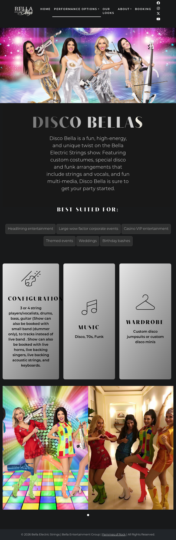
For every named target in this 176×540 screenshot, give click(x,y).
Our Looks (108, 11)
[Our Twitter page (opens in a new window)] (158, 14)
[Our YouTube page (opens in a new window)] (158, 19)
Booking (143, 9)
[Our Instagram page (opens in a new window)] (158, 8)
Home (45, 9)
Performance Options (75, 9)
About (124, 9)
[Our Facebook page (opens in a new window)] (158, 3)
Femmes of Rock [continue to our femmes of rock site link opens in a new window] (114, 534)
